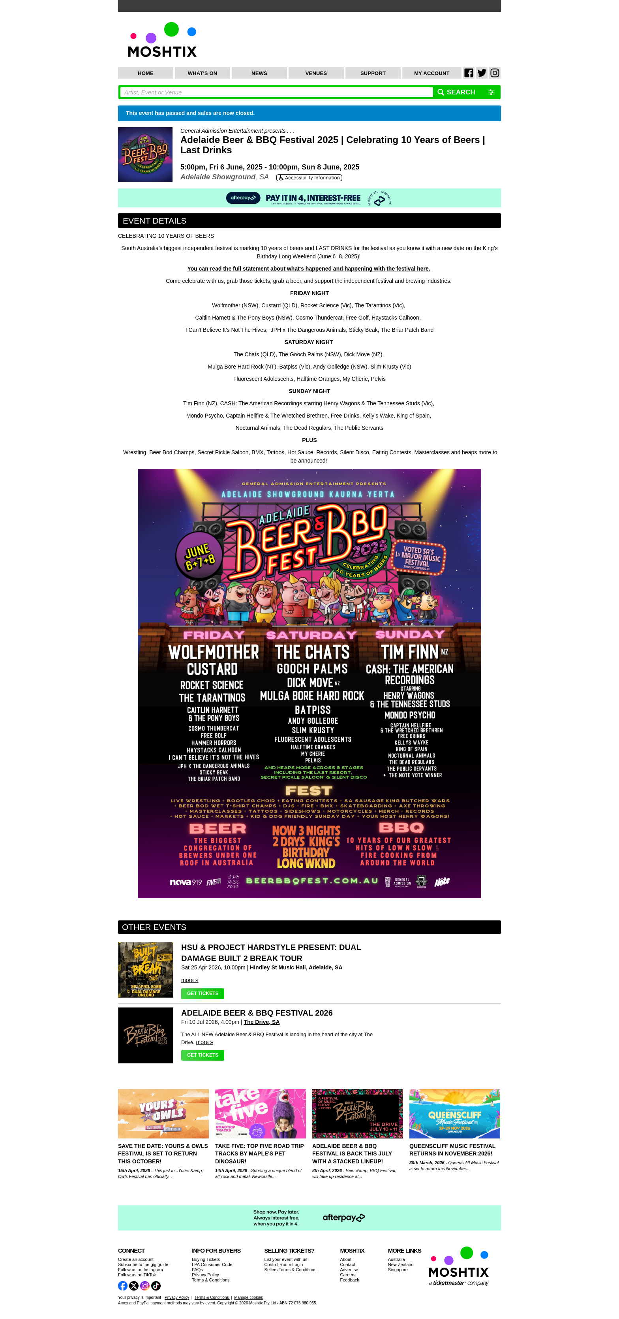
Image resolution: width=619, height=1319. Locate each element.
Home (146, 73)
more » (190, 980)
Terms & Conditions (210, 1280)
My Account (431, 73)
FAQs (197, 1269)
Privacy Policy (205, 1274)
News (259, 73)
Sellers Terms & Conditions (290, 1269)
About (345, 1259)
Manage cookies (248, 1297)
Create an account (136, 1259)
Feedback (349, 1280)
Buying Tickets (206, 1259)
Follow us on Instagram (140, 1269)
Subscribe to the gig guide (143, 1264)
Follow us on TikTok (137, 1274)
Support (373, 73)
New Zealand (401, 1264)
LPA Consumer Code (212, 1264)
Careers (347, 1274)
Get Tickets (202, 993)
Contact (347, 1264)
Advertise (349, 1269)
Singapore (398, 1269)
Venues (316, 73)
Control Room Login (283, 1264)
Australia (396, 1259)
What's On (203, 73)
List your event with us (286, 1259)
